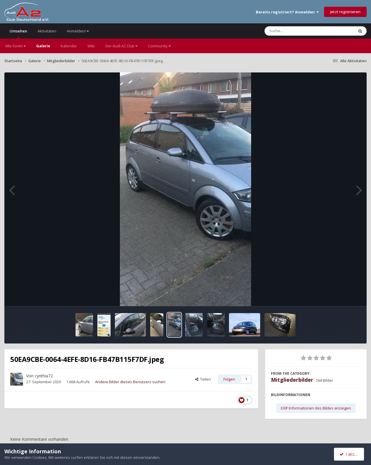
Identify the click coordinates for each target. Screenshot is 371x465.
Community (159, 45)
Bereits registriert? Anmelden (287, 12)
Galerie (43, 45)
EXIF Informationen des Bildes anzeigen (316, 408)
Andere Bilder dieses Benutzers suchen (130, 381)
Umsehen (18, 33)
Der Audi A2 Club (121, 45)
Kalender (69, 45)
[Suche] (297, 31)
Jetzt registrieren (345, 11)
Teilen (203, 379)
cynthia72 (44, 376)
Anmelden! (78, 31)
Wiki (91, 45)
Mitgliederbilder (292, 379)
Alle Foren (15, 45)
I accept (349, 454)
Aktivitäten (47, 31)
